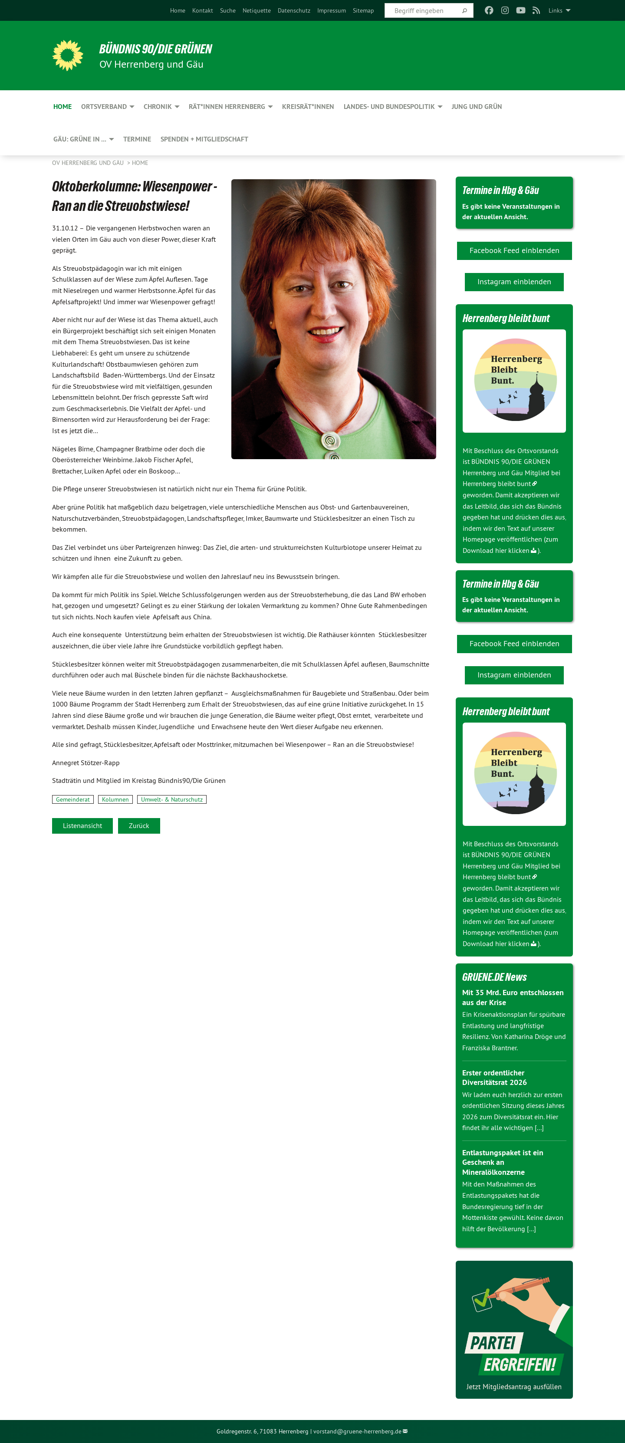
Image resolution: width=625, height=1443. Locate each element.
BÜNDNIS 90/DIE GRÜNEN (159, 48)
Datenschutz (294, 10)
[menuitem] (177, 10)
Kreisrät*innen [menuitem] (308, 106)
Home (177, 10)
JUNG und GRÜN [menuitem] (477, 106)
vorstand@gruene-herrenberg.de (357, 1431)
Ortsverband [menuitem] (104, 106)
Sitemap (363, 10)
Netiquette (257, 10)
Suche (228, 10)
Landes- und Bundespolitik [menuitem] (389, 106)
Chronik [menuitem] (158, 106)
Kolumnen (115, 799)
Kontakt (202, 10)
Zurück (139, 825)
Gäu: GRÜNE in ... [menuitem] (79, 139)
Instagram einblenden (514, 281)
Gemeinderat (73, 799)
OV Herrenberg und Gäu (88, 163)
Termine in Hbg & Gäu (502, 190)
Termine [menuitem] (137, 139)
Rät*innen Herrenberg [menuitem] (227, 106)
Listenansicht (82, 825)
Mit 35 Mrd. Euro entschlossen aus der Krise (513, 997)
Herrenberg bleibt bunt (497, 483)
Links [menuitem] (555, 10)
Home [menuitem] (62, 106)
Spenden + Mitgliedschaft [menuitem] (204, 139)
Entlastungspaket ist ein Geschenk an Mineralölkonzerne (502, 1162)
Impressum (331, 10)
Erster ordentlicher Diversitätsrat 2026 (494, 1078)
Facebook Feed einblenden (514, 250)
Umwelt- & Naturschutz (172, 799)
